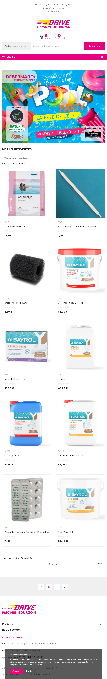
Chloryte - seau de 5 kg (70, 303)
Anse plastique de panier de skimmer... (78, 226)
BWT (6, 222)
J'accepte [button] (16, 671)
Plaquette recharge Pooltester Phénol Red (26, 532)
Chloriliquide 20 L (13, 455)
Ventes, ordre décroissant (53, 158)
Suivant (99, 564)
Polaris (8, 298)
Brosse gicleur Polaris (15, 303)
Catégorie (8, 56)
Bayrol (61, 298)
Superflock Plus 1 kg (15, 379)
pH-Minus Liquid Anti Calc (71, 455)
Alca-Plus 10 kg (66, 532)
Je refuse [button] (30, 671)
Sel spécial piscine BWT (16, 226)
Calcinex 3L (64, 379)
